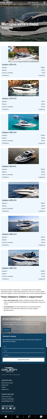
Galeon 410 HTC (9, 166)
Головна (3, 31)
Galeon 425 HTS (9, 200)
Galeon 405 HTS (9, 132)
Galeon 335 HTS (9, 64)
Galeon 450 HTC (9, 234)
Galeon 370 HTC (9, 98)
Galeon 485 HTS (9, 268)
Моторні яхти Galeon (9, 31)
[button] (44, 2)
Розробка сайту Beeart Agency (7, 411)
